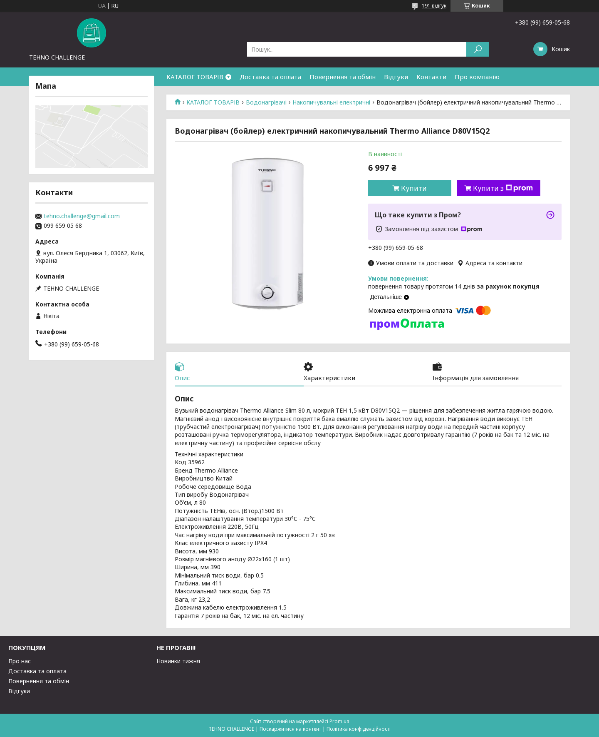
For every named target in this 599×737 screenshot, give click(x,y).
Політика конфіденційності (359, 728)
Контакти (431, 76)
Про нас (19, 661)
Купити (414, 188)
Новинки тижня (178, 661)
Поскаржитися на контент (290, 728)
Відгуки (396, 76)
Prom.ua (339, 721)
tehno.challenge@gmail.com (82, 216)
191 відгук (434, 5)
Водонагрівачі (266, 102)
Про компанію (477, 76)
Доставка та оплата (270, 76)
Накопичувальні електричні (331, 102)
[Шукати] (477, 49)
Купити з (503, 188)
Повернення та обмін (342, 76)
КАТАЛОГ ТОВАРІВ (194, 76)
